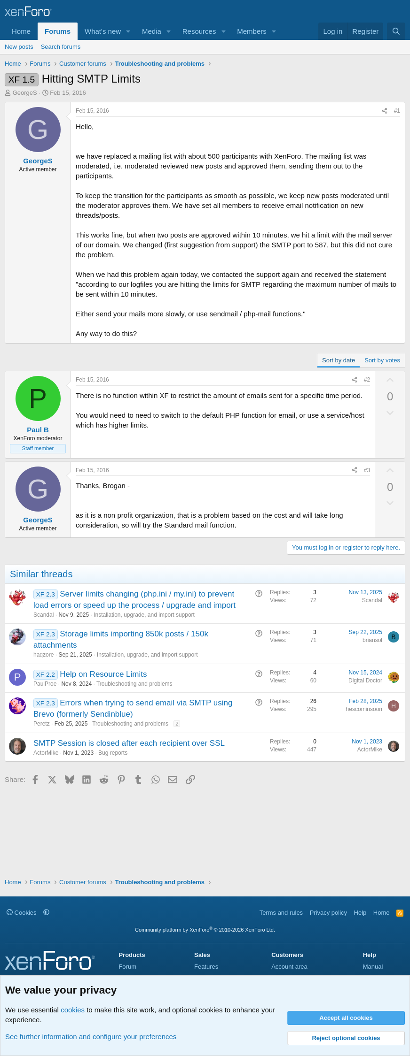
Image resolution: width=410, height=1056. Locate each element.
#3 (367, 470)
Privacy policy (328, 912)
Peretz (41, 723)
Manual (373, 966)
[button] (128, 31)
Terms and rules (281, 912)
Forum (127, 966)
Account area (289, 966)
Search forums (61, 46)
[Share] (384, 111)
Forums (58, 31)
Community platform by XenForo (205, 930)
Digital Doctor (365, 680)
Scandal (43, 615)
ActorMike (45, 753)
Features (206, 966)
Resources (199, 31)
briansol (372, 640)
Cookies (22, 912)
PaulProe (44, 684)
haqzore (43, 654)
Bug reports (112, 753)
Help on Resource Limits (103, 674)
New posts (19, 46)
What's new (103, 31)
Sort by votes (382, 360)
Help (360, 912)
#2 (367, 379)
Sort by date (338, 360)
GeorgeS (25, 92)
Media (151, 31)
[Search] (396, 31)
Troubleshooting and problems (134, 684)
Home (21, 31)
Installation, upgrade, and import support (144, 615)
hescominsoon (364, 709)
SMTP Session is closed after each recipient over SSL (129, 743)
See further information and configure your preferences (90, 1037)
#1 (397, 110)
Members (252, 31)
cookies (73, 1010)
